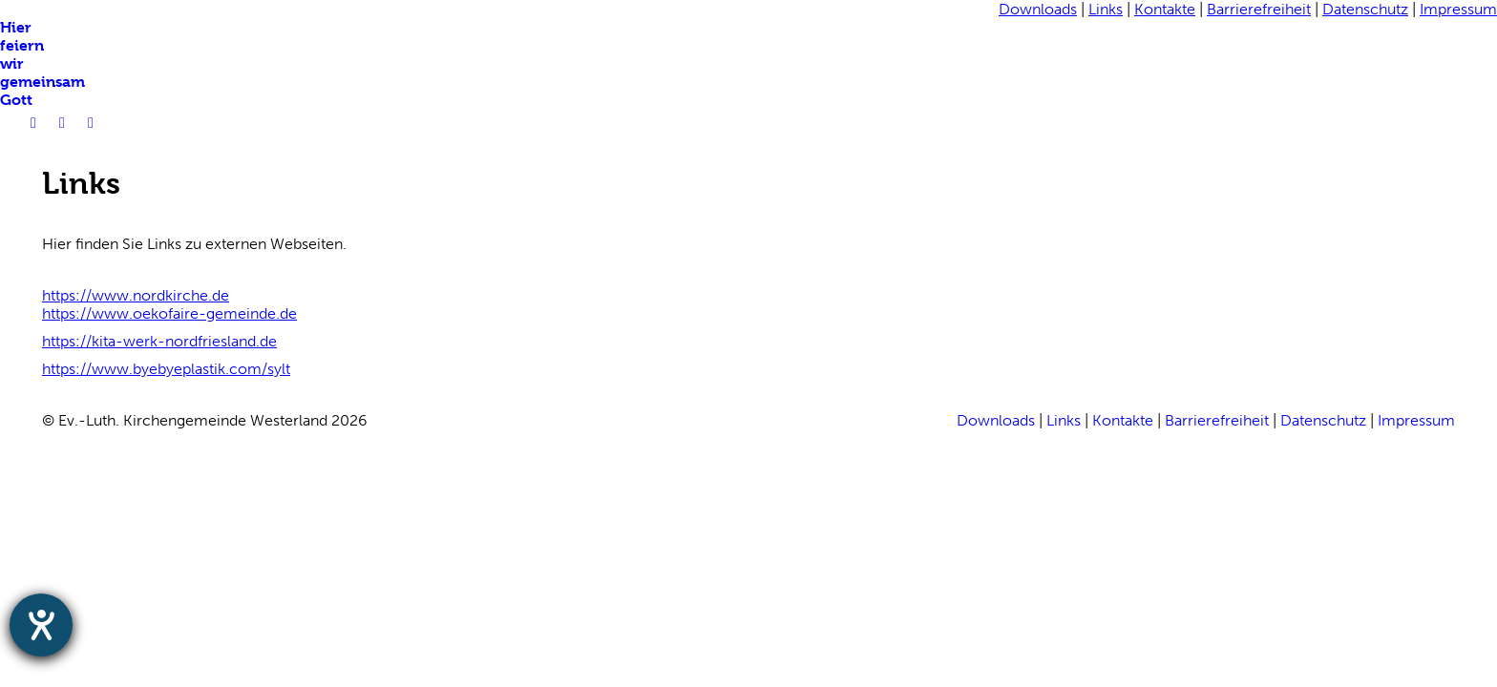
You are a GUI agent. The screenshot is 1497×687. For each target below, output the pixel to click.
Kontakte (1164, 9)
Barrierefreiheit (1259, 9)
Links (1105, 9)
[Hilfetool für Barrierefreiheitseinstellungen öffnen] (41, 624)
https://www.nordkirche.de (135, 295)
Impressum (1458, 9)
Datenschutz (1365, 9)
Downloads (1038, 9)
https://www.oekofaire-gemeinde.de (169, 313)
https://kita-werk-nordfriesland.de (159, 341)
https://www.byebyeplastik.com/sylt (166, 369)
